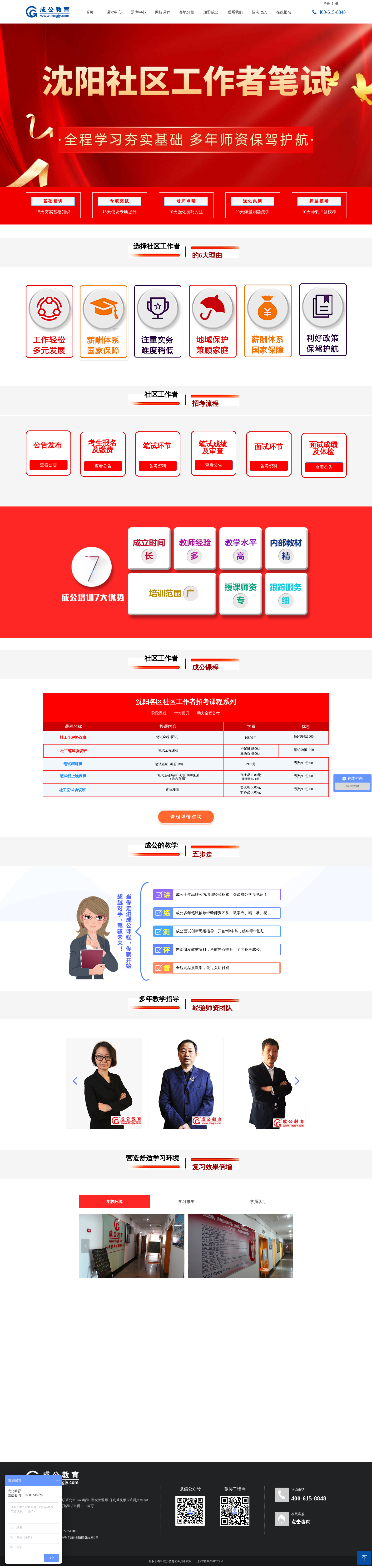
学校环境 (114, 1201)
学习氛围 (186, 1201)
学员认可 (258, 1201)
